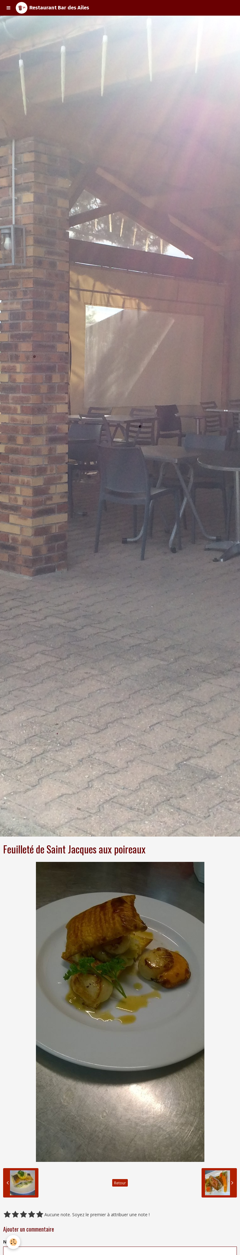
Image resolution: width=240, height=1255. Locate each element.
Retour (120, 1182)
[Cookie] (13, 1242)
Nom (8, 1242)
